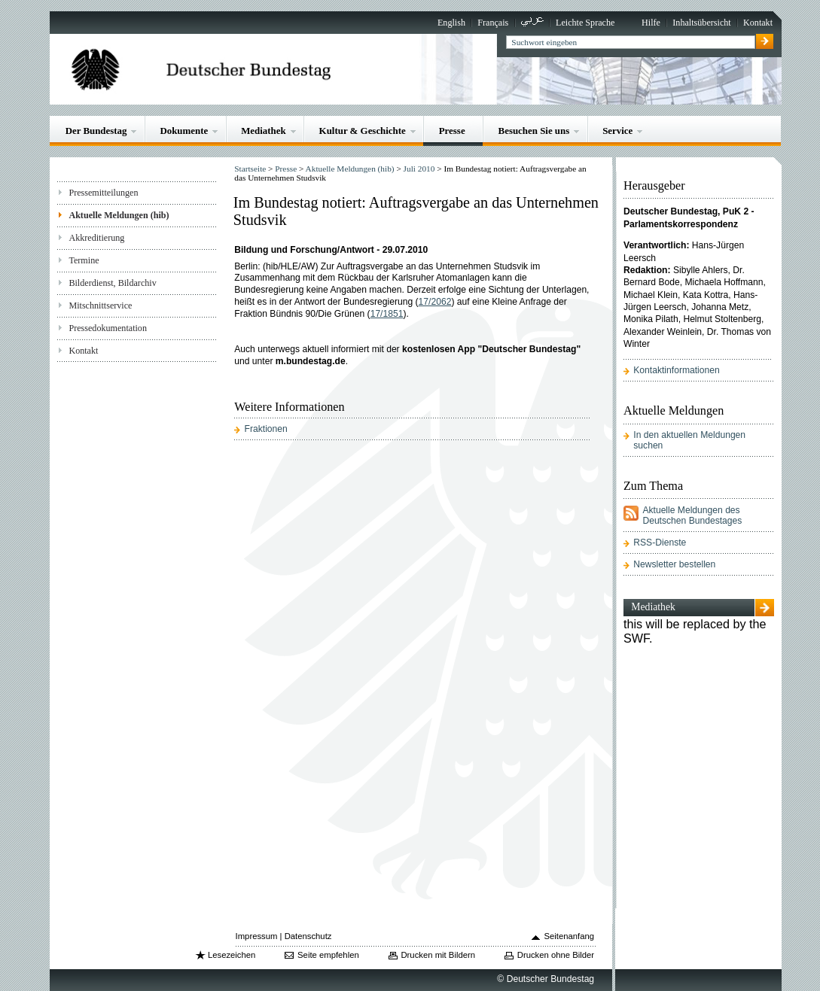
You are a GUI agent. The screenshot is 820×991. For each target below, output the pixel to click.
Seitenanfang (569, 936)
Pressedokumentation (108, 328)
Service (617, 130)
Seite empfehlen (328, 954)
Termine (84, 260)
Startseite (250, 168)
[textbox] (630, 42)
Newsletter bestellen (674, 564)
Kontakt (758, 22)
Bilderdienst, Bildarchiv (112, 283)
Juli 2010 (419, 168)
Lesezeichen (231, 954)
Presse (452, 130)
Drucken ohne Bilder (555, 954)
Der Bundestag (96, 130)
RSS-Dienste (659, 542)
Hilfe (651, 22)
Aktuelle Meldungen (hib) (119, 215)
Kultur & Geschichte (362, 130)
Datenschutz (308, 936)
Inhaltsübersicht (701, 22)
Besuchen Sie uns (534, 130)
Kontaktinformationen (676, 370)
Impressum (257, 936)
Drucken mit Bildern (438, 954)
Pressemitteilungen (103, 192)
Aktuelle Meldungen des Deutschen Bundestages (692, 515)
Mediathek (263, 130)
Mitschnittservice (100, 305)
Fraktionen (266, 429)
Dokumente (184, 130)
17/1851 (387, 314)
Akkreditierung (96, 238)
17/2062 (435, 301)
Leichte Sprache (585, 22)
